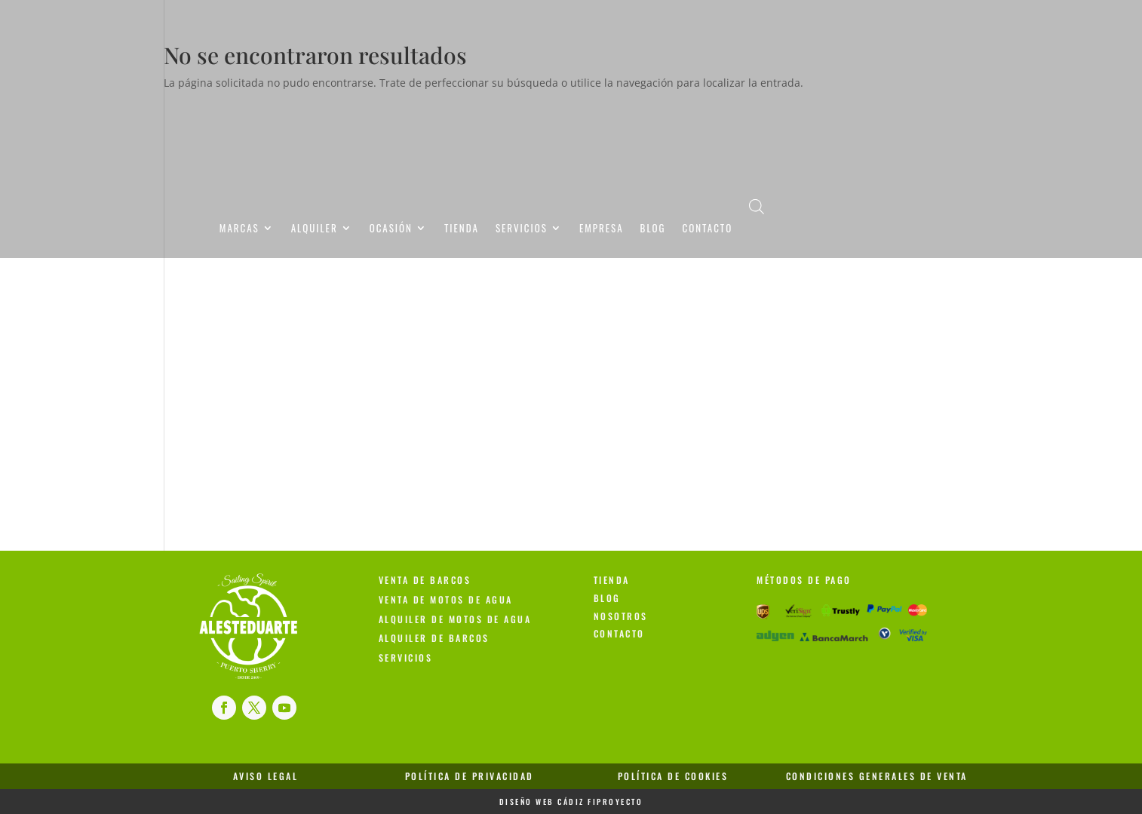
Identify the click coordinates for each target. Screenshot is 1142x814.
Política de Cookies (673, 775)
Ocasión (391, 229)
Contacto (707, 229)
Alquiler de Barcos (434, 637)
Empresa (601, 229)
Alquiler (314, 229)
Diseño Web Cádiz (542, 801)
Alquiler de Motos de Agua (455, 619)
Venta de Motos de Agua (446, 599)
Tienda (461, 229)
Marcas (239, 229)
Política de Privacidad (469, 775)
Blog (653, 229)
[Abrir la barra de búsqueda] (756, 206)
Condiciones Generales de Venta (877, 775)
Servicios (522, 229)
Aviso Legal (266, 775)
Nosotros (621, 616)
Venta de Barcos (425, 579)
